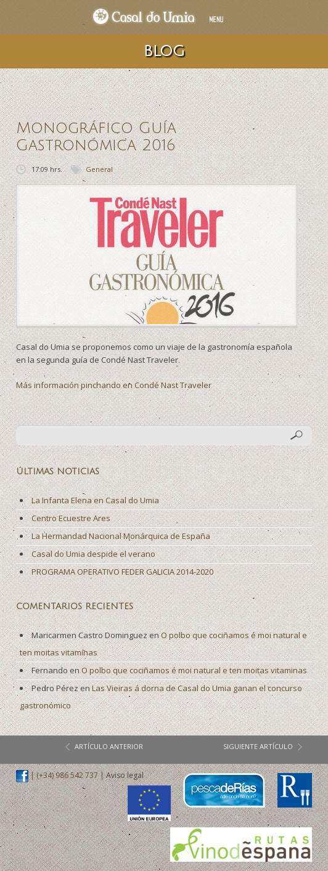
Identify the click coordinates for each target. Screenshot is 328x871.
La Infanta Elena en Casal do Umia (95, 500)
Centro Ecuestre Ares (70, 518)
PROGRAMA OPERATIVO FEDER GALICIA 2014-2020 (122, 571)
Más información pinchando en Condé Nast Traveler (113, 385)
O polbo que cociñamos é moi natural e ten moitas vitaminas (194, 670)
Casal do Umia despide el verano (93, 553)
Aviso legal (125, 776)
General (99, 169)
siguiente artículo (258, 746)
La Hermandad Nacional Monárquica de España (120, 535)
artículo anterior (109, 746)
